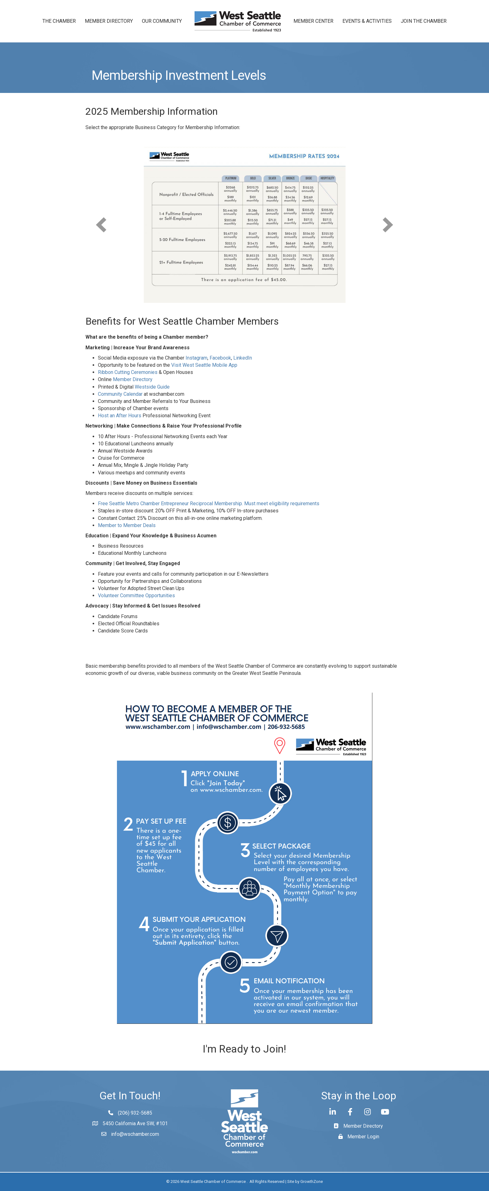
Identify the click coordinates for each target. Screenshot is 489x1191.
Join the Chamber (424, 21)
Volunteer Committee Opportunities (136, 595)
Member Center (313, 21)
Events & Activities (367, 21)
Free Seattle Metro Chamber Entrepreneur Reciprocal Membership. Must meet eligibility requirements (208, 503)
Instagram (196, 358)
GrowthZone (311, 1181)
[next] (388, 224)
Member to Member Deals (127, 525)
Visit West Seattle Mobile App (204, 365)
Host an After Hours (119, 416)
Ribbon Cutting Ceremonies (127, 372)
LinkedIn (242, 358)
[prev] (101, 224)
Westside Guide (152, 387)
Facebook (220, 358)
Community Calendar (120, 394)
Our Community (162, 21)
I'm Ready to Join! (244, 1049)
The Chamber (59, 21)
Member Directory (109, 21)
